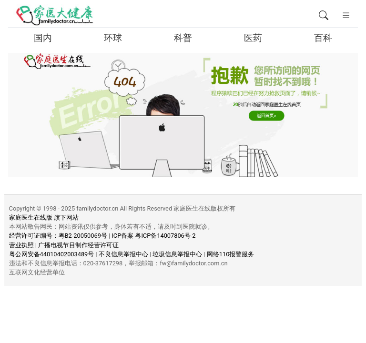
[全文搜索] (323, 16)
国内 (43, 37)
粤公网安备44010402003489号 (51, 254)
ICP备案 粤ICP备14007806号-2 (153, 235)
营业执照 (21, 245)
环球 (113, 37)
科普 (183, 37)
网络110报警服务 (230, 254)
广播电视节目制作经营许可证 (78, 245)
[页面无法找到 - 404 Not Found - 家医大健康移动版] (54, 15)
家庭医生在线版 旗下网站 (44, 217)
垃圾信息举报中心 (177, 254)
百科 (323, 37)
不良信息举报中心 (123, 254)
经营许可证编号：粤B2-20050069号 (58, 235)
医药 (253, 37)
